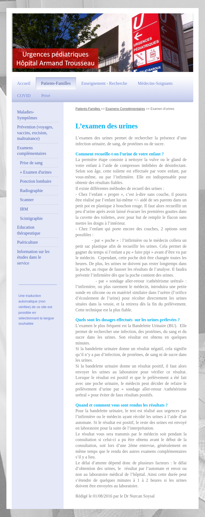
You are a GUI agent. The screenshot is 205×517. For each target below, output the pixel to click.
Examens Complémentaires (125, 109)
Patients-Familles (88, 109)
